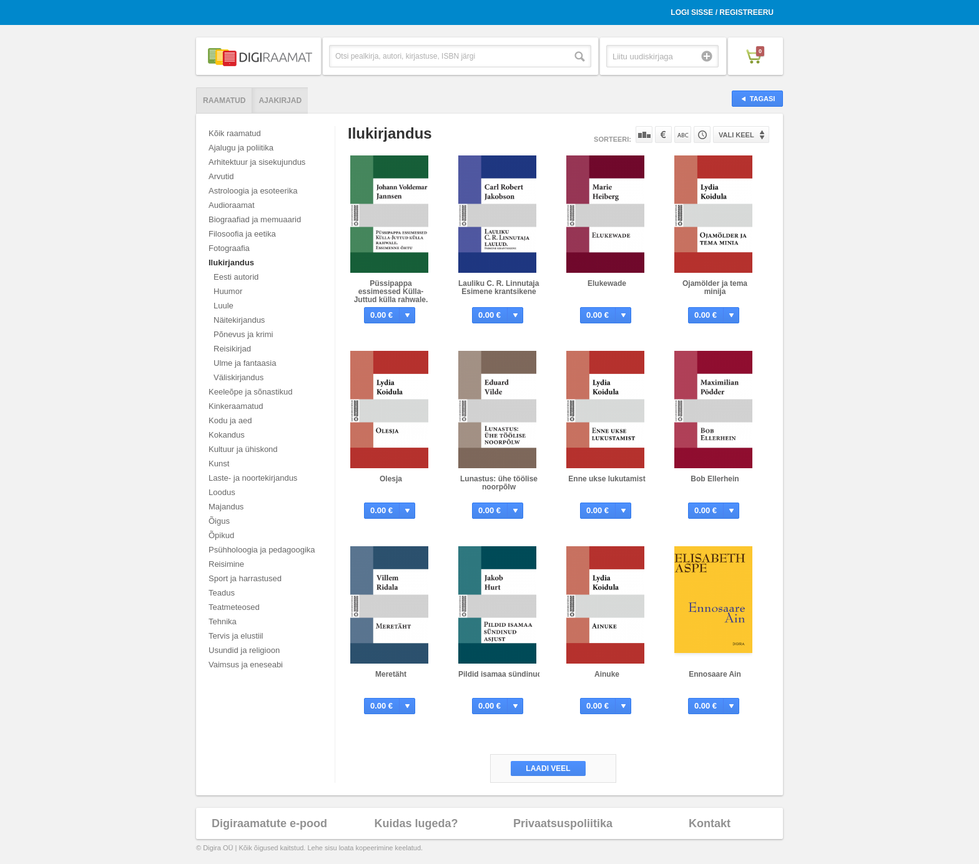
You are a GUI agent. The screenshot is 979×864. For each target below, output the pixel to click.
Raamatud (224, 100)
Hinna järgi (663, 134)
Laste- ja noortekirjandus (253, 478)
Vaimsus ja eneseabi (246, 664)
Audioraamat (232, 205)
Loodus (222, 492)
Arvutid (221, 176)
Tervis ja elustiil (236, 636)
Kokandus (227, 434)
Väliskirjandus (238, 377)
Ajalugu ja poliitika (241, 147)
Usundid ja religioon (244, 650)
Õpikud (221, 535)
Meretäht (390, 674)
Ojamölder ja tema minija (714, 287)
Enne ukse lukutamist (606, 478)
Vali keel (736, 135)
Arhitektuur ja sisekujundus (257, 162)
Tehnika (223, 621)
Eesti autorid (236, 277)
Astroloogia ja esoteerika (253, 190)
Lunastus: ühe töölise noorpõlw (499, 482)
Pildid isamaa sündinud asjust (512, 674)
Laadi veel (548, 768)
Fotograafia (229, 248)
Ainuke (606, 674)
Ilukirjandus (231, 262)
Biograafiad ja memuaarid (255, 219)
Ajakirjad (280, 100)
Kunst (219, 463)
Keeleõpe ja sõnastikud (250, 391)
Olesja (391, 478)
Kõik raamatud (235, 133)
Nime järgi (682, 134)
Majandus (226, 506)
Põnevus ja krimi (243, 334)
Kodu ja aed (230, 420)
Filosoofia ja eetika (242, 233)
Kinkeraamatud (236, 406)
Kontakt (710, 823)
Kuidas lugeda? (416, 823)
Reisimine (226, 564)
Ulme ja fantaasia (245, 363)
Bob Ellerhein (715, 478)
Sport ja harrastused (245, 578)
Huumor (228, 291)
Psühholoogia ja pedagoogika (262, 549)
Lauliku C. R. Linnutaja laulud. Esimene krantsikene (511, 287)
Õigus (219, 521)
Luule (224, 305)
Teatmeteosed (234, 607)
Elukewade (607, 283)
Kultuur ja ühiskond (243, 449)
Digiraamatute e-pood (269, 823)
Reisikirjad (232, 348)
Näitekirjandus (239, 320)
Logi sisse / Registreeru (722, 12)
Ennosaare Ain (715, 674)
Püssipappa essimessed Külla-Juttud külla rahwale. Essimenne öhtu (391, 295)
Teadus (222, 592)
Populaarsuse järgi (644, 134)
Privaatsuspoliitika (562, 823)
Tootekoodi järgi (702, 134)
